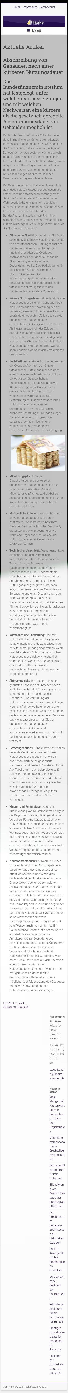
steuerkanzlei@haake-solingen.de (57, 1074)
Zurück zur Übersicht (16, 1006)
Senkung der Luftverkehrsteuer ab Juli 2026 (57, 1364)
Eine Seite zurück (14, 1003)
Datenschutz (47, 7)
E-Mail (17, 7)
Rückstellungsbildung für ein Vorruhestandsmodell (57, 1313)
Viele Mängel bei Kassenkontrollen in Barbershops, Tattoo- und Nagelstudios (57, 1114)
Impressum (30, 7)
